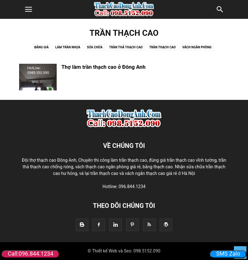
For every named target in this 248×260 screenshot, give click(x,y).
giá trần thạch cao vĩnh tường (188, 160)
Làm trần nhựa (67, 47)
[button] (28, 9)
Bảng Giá (41, 47)
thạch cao (108, 173)
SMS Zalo (228, 253)
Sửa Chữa (95, 47)
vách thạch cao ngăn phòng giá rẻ (108, 166)
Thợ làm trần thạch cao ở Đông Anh (103, 67)
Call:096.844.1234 (30, 253)
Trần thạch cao (162, 47)
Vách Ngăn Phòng (196, 47)
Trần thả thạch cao (125, 47)
